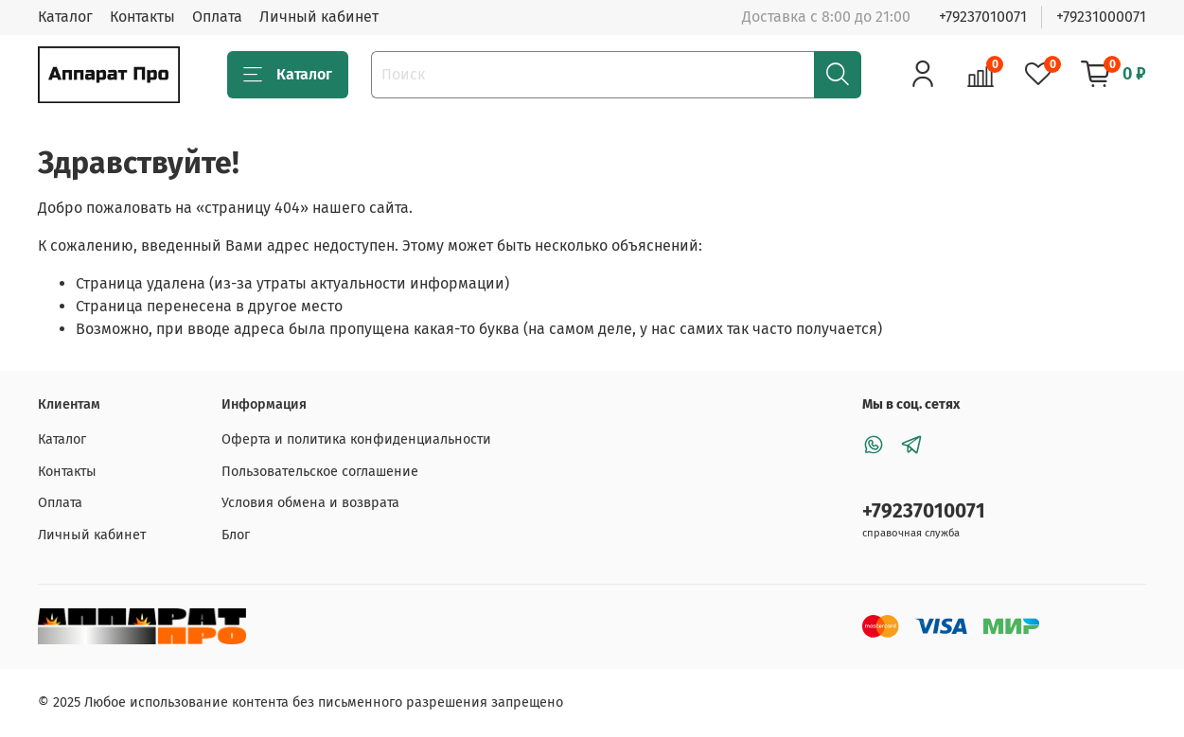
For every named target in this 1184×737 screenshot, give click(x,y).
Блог (235, 535)
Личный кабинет (319, 17)
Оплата (217, 17)
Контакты (142, 17)
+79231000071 (1101, 17)
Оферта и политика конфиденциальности (356, 439)
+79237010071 (983, 17)
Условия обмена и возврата (310, 503)
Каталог (65, 17)
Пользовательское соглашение (319, 472)
